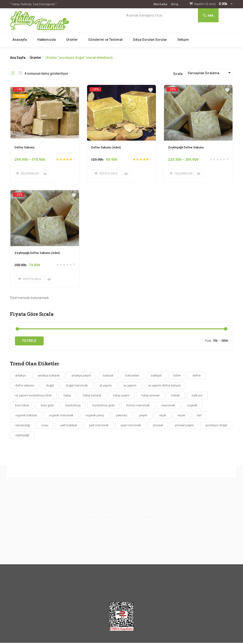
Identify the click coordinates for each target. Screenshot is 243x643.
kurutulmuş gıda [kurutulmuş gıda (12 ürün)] (104, 405)
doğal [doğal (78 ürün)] (50, 385)
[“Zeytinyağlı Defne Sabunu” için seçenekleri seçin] (181, 173)
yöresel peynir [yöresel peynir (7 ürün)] (184, 425)
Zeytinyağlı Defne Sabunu (186, 147)
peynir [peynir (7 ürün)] (143, 415)
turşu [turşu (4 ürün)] (45, 425)
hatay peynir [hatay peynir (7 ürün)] (121, 395)
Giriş (174, 4)
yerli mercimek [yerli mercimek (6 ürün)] (99, 425)
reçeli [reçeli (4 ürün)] (181, 415)
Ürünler (72, 39)
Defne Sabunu (24, 147)
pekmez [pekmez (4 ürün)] (121, 415)
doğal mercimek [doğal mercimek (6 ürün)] (77, 385)
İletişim (183, 39)
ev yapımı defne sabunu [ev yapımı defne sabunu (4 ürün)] (164, 385)
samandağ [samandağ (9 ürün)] (22, 425)
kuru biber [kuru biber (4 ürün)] (22, 405)
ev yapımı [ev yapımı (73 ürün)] (130, 385)
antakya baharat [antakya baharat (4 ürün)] (49, 375)
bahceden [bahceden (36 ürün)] (132, 375)
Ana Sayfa (17, 58)
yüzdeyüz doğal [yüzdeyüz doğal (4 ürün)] (216, 425)
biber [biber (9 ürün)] (177, 375)
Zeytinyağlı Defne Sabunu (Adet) (37, 253)
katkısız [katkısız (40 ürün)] (197, 395)
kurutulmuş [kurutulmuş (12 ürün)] (73, 405)
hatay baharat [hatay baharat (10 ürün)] (92, 395)
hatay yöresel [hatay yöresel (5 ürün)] (150, 395)
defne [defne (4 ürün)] (196, 375)
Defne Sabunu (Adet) (106, 147)
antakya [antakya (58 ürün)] (20, 375)
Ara (208, 15)
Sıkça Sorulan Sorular (150, 39)
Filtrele (29, 341)
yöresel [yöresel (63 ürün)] (158, 425)
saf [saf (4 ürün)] (199, 415)
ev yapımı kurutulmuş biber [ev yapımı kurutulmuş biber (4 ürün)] (33, 395)
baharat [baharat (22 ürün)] (108, 375)
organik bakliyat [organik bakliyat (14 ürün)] (26, 415)
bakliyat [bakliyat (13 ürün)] (156, 375)
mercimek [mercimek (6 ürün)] (168, 405)
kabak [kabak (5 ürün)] (175, 395)
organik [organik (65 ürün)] (192, 405)
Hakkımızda (46, 39)
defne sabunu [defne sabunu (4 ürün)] (24, 385)
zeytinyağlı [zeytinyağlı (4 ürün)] (22, 435)
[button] (213, 4)
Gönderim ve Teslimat (105, 39)
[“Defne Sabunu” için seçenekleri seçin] (27, 173)
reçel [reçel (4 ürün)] (162, 415)
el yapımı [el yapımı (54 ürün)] (106, 385)
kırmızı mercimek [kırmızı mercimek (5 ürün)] (138, 405)
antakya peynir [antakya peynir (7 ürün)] (81, 375)
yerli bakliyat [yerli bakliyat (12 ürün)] (68, 425)
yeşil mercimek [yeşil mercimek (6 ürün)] (131, 425)
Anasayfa (19, 39)
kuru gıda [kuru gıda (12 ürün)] (47, 405)
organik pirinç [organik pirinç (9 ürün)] (94, 415)
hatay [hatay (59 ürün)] (67, 395)
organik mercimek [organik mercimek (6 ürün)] (61, 415)
